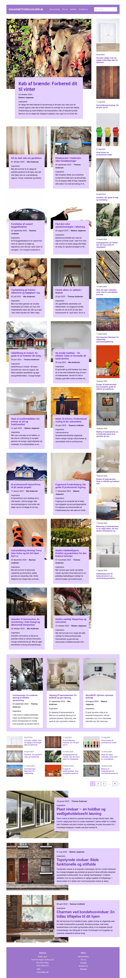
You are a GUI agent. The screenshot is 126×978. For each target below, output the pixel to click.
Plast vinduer (62, 818)
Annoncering (54, 9)
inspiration (23, 102)
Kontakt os (83, 9)
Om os (65, 9)
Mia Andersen (33, 162)
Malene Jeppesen (26, 97)
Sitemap (83, 969)
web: (39, 969)
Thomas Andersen (75, 296)
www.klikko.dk (43, 972)
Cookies (73, 9)
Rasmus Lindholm (76, 425)
